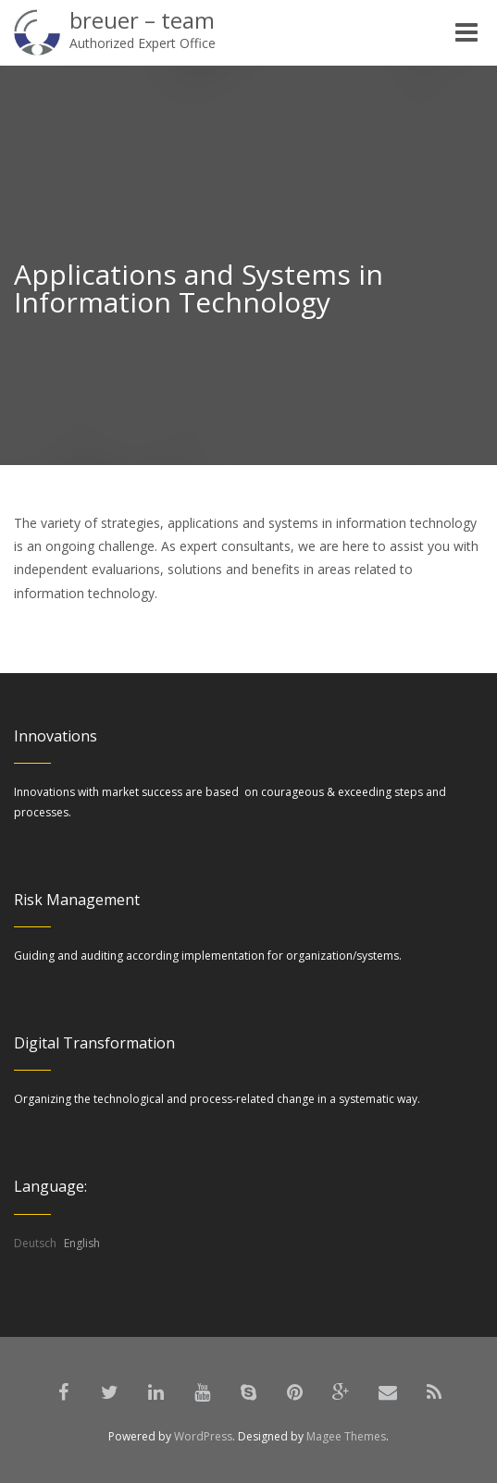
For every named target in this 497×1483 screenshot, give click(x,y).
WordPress (203, 1436)
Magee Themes (346, 1436)
